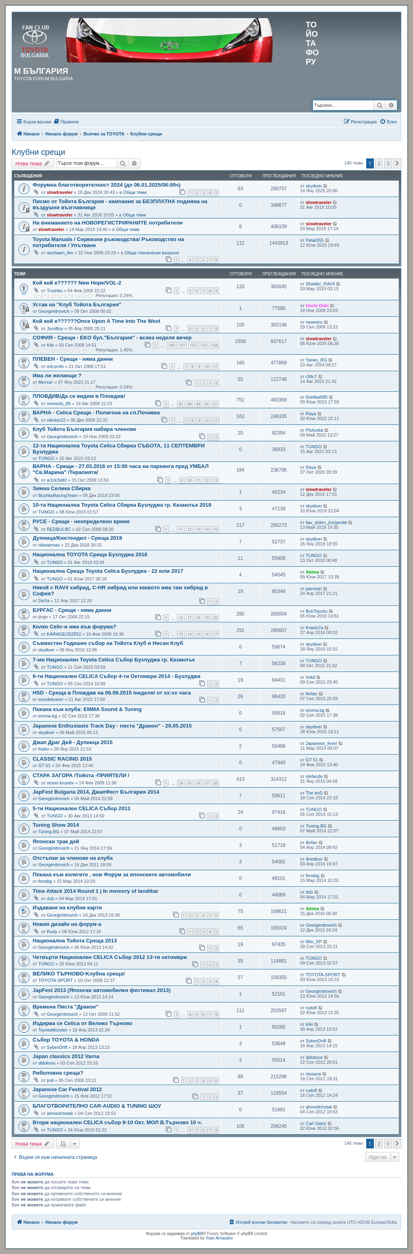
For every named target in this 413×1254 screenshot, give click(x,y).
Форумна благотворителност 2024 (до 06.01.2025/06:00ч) (107, 185)
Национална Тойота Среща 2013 (75, 941)
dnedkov (314, 859)
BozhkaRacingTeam (58, 495)
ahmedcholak (60, 1113)
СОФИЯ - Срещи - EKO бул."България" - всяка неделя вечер (112, 338)
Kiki (50, 345)
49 (198, 404)
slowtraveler (60, 192)
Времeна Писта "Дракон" (65, 1007)
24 (181, 783)
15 (215, 529)
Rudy (52, 931)
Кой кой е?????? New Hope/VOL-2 (77, 283)
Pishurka (314, 430)
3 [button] (388, 163)
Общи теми (134, 192)
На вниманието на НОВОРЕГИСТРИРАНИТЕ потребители (108, 223)
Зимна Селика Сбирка (62, 488)
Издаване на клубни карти (67, 908)
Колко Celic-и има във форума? (74, 627)
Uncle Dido (317, 305)
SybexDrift (57, 1047)
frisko (43, 749)
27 (206, 783)
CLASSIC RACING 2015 (62, 759)
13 (215, 480)
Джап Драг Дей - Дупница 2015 (73, 742)
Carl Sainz (316, 1123)
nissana (313, 1073)
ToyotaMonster (52, 1029)
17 (190, 617)
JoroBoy (55, 328)
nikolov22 (56, 420)
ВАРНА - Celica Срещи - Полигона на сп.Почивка (96, 413)
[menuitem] (66, 122)
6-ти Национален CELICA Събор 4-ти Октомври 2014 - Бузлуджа (116, 676)
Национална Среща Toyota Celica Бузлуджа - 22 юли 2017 (108, 571)
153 (203, 345)
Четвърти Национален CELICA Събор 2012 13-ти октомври (110, 957)
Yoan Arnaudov (219, 1238)
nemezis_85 (59, 403)
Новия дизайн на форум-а (67, 924)
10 (206, 366)
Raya (311, 413)
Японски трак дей (56, 841)
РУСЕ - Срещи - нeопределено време (81, 521)
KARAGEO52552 (64, 634)
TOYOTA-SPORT (55, 980)
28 (215, 783)
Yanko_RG (316, 360)
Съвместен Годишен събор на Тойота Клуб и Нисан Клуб (108, 643)
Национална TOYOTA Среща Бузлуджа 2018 (90, 554)
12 (206, 480)
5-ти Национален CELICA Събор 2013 (81, 808)
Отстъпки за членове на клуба (73, 858)
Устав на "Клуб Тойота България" (77, 305)
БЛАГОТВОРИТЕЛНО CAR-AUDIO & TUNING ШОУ (97, 1106)
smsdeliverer (50, 699)
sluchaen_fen (60, 252)
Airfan (311, 693)
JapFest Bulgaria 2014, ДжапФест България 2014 (96, 792)
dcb (50, 898)
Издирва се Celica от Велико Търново (82, 1023)
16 (181, 617)
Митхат (45, 382)
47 (181, 404)
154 (214, 345)
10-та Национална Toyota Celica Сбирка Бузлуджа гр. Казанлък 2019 (122, 505)
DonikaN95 (316, 397)
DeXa (44, 600)
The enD (314, 792)
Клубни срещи (38, 152)
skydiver (314, 185)
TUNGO (46, 458)
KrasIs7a (314, 627)
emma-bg (47, 715)
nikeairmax (49, 545)
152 (193, 345)
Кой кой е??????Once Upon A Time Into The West (96, 321)
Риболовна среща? (58, 1073)
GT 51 (44, 765)
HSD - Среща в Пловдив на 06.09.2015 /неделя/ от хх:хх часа (112, 693)
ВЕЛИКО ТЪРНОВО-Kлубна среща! (79, 974)
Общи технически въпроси (151, 252)
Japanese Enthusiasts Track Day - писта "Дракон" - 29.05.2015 (112, 726)
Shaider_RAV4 (320, 283)
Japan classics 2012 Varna (66, 1056)
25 (190, 783)
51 (215, 404)
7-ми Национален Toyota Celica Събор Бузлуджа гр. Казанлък (114, 660)
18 (198, 617)
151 (182, 345)
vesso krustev (60, 782)
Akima (312, 572)
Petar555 (315, 240)
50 (206, 404)
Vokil (310, 677)
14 (206, 529)
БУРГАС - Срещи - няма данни (72, 610)
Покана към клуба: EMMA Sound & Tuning (87, 709)
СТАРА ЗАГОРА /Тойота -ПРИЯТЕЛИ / (81, 775)
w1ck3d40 (57, 480)
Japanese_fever (321, 743)
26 (198, 783)
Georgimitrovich (53, 311)
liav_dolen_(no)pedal (326, 522)
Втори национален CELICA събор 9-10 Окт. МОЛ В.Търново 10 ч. (117, 1122)
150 (171, 345)
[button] (397, 163)
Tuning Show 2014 (56, 825)
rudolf (311, 1007)
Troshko (55, 290)
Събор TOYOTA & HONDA (66, 1040)
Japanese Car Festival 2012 (67, 1089)
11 (215, 366)
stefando (314, 776)
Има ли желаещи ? (57, 375)
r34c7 (311, 376)
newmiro (314, 322)
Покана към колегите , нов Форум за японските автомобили (112, 874)
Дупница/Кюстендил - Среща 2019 (77, 538)
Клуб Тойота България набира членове (84, 429)
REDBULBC (59, 529)
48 (190, 404)
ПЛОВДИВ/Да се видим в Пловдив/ (79, 396)
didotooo (46, 1063)
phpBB (197, 1233)
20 (215, 617)
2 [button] (379, 163)
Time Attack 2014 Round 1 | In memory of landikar (96, 891)
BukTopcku (316, 611)
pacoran (314, 588)
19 (206, 617)
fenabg (45, 881)
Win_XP (314, 941)
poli (50, 1080)
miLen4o (55, 366)
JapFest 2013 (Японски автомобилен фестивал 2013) (102, 990)
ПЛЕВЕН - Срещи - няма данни (73, 359)
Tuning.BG (48, 831)
